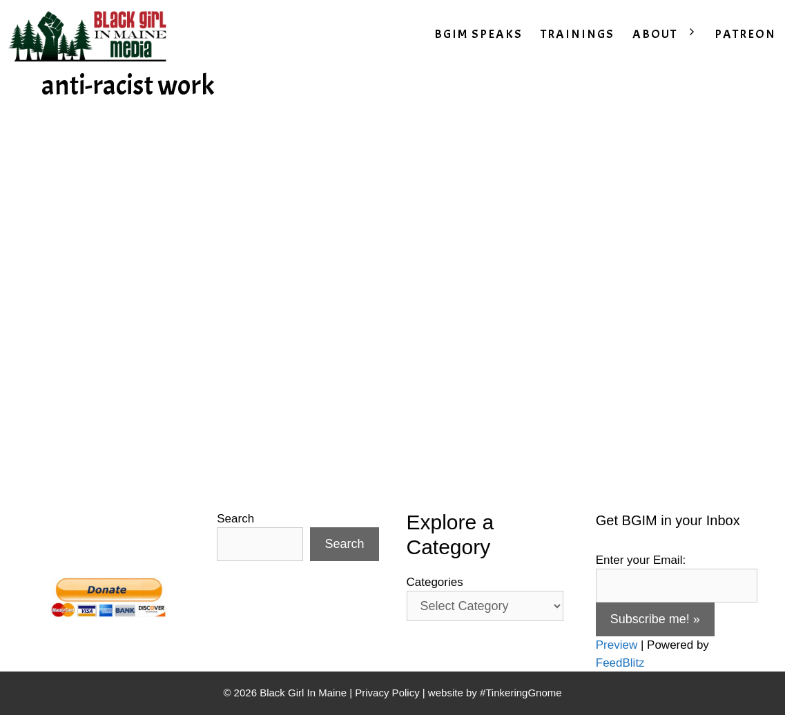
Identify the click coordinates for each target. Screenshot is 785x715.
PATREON (745, 34)
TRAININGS (577, 34)
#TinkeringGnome (521, 692)
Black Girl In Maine (304, 692)
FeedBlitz (620, 662)
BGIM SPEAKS (478, 34)
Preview (616, 645)
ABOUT (669, 34)
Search (235, 518)
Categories (435, 582)
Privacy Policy (387, 692)
